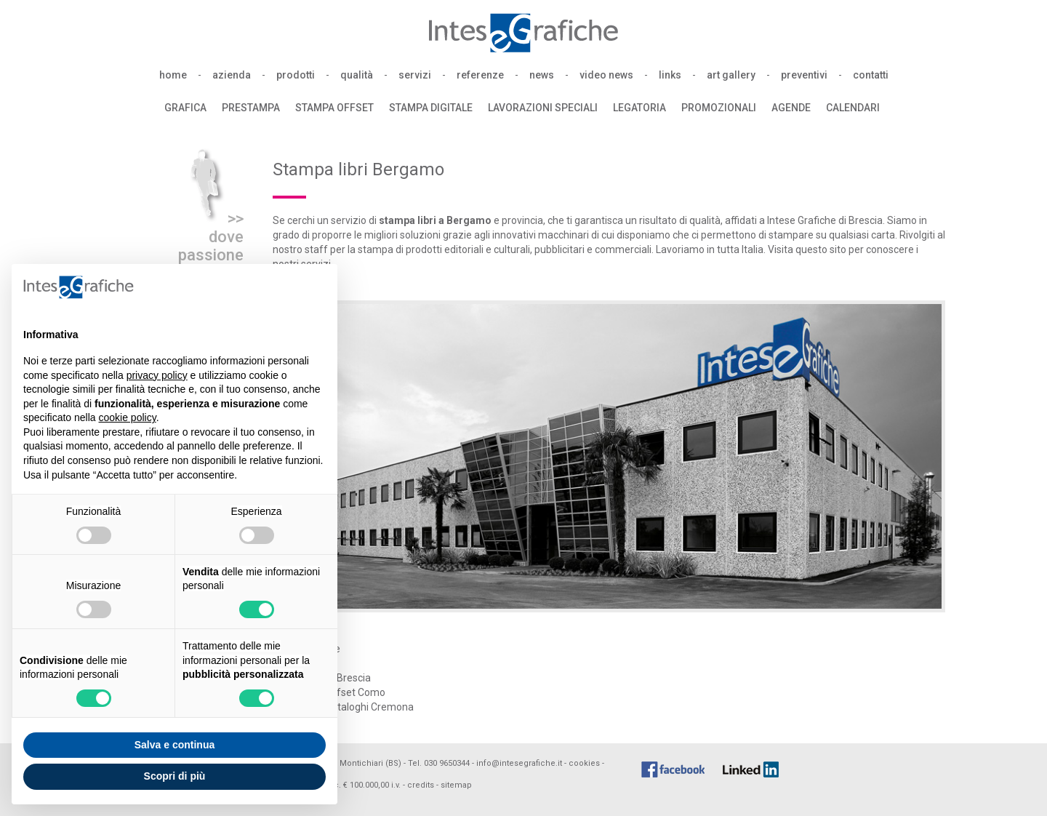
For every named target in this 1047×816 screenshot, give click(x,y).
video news (606, 75)
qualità (356, 75)
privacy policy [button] (157, 375)
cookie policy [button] (127, 417)
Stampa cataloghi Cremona (350, 707)
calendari (853, 107)
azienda (231, 75)
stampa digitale (431, 107)
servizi (414, 75)
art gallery (731, 75)
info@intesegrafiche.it (519, 763)
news (541, 75)
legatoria (639, 107)
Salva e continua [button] (174, 745)
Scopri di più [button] (175, 776)
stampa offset (334, 107)
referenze (480, 75)
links (670, 75)
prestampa (251, 107)
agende (791, 107)
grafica (185, 107)
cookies (584, 763)
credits (420, 785)
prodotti (295, 75)
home (173, 75)
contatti (870, 75)
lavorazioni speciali (543, 107)
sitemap (456, 785)
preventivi (804, 75)
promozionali (718, 107)
